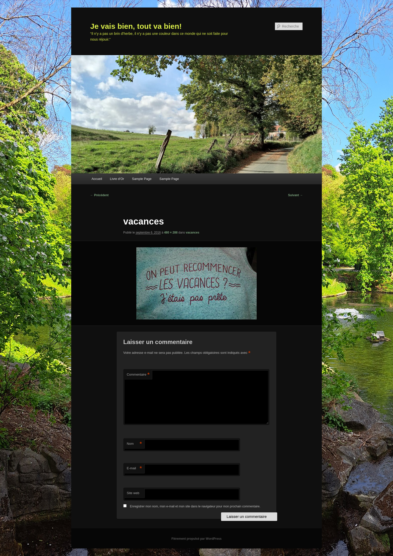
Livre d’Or (117, 179)
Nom (134, 444)
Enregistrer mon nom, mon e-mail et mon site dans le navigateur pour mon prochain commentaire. (195, 506)
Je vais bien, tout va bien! (136, 26)
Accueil (96, 179)
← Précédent (99, 195)
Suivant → (295, 195)
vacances (192, 232)
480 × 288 (171, 232)
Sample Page (141, 179)
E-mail (134, 468)
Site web (133, 493)
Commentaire (138, 374)
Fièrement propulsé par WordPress (196, 538)
